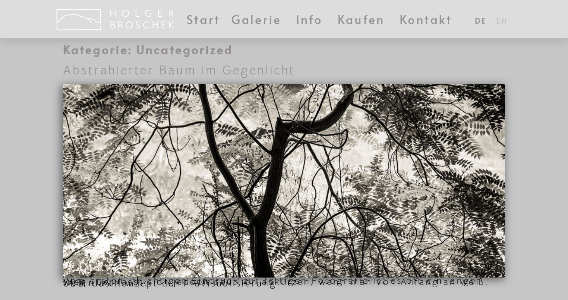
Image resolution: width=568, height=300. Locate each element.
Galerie (258, 19)
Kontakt (426, 19)
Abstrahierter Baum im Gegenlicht (179, 73)
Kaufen (363, 19)
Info (311, 19)
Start (204, 19)
